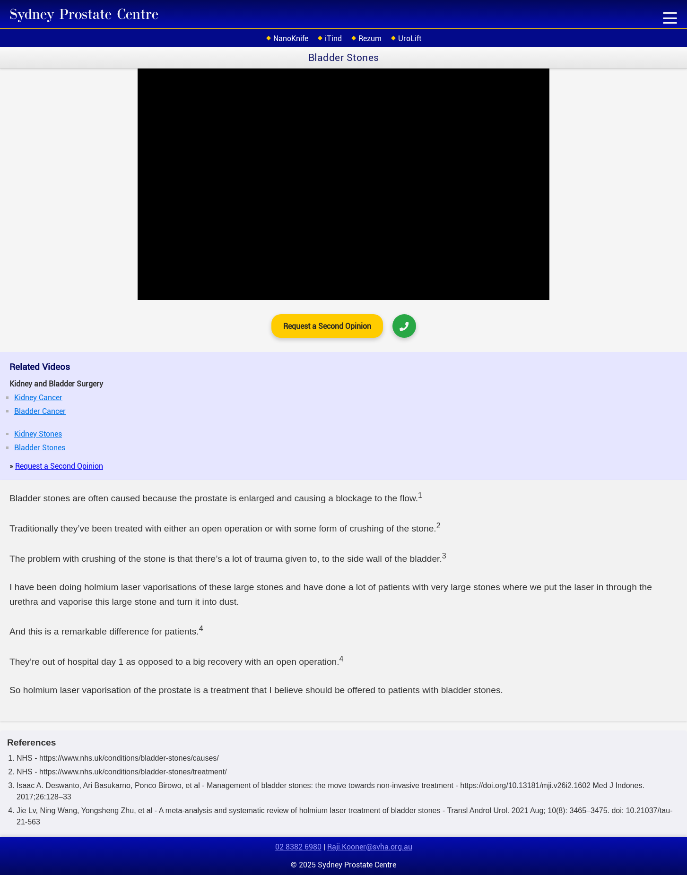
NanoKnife (290, 38)
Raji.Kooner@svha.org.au (369, 846)
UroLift (409, 38)
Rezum (370, 38)
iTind (333, 38)
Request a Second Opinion (327, 326)
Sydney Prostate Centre (83, 14)
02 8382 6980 (298, 846)
